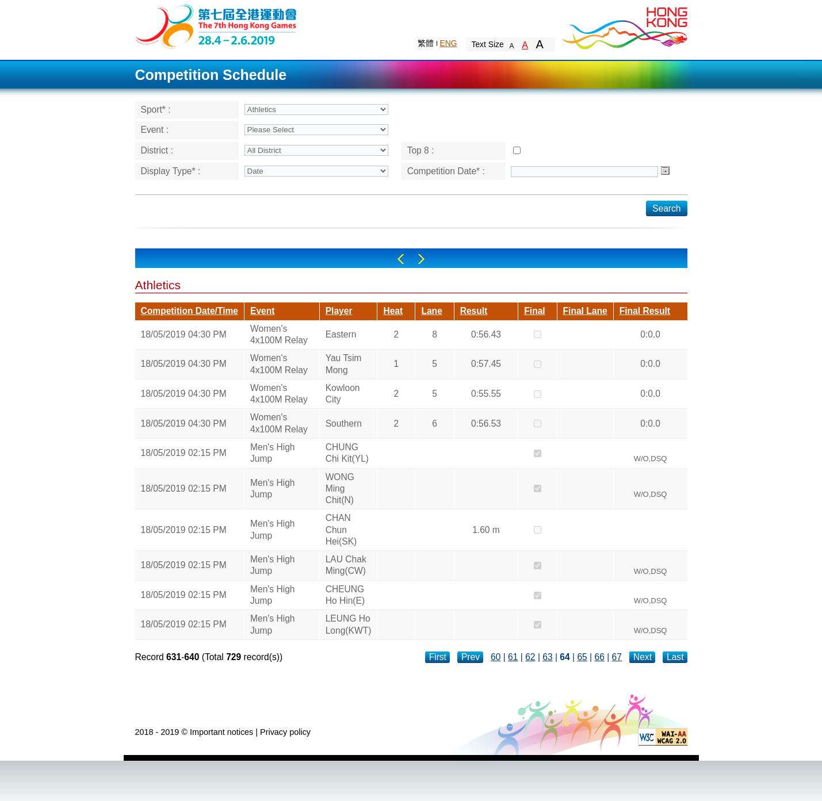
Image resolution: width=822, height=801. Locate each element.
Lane (431, 311)
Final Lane (585, 311)
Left (400, 259)
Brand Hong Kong (624, 26)
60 (495, 657)
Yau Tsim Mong (344, 363)
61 (513, 657)
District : (157, 150)
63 (547, 657)
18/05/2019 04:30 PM (184, 334)
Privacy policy (285, 732)
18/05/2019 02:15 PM (184, 453)
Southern (344, 423)
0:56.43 (486, 334)
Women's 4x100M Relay (279, 334)
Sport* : (156, 109)
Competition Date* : (446, 171)
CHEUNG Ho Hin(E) (345, 594)
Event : (155, 130)
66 (600, 657)
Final (534, 311)
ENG (448, 43)
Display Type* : (171, 171)
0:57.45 (486, 364)
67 (617, 657)
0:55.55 (486, 393)
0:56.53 (486, 423)
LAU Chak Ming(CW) (346, 565)
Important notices (221, 732)
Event (262, 311)
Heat (393, 311)
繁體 (426, 43)
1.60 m (486, 530)
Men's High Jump (272, 452)
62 (530, 657)
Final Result (645, 311)
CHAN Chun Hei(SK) (341, 529)
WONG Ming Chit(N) (340, 488)
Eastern (341, 334)
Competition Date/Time (190, 311)
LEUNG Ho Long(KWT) (349, 624)
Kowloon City (343, 393)
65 (582, 657)
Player (339, 311)
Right (421, 259)
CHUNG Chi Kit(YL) (347, 452)
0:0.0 (650, 334)
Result (474, 311)
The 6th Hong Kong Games (216, 25)
